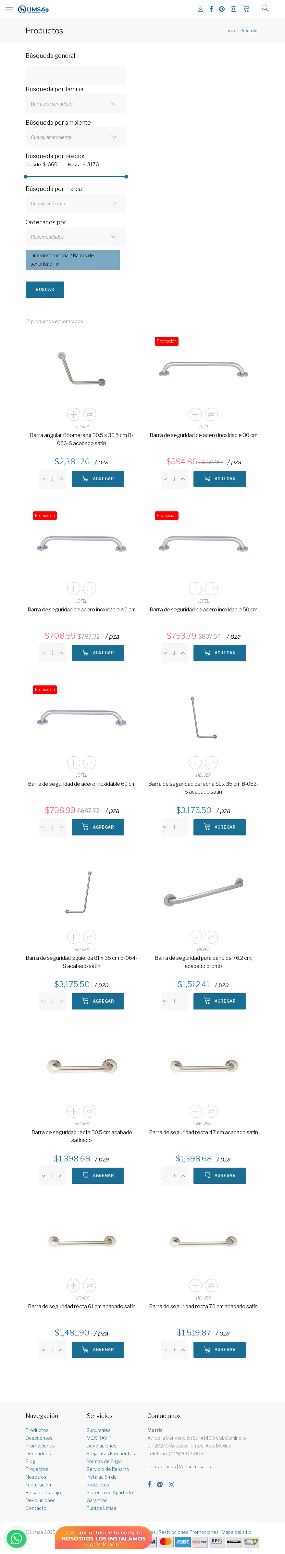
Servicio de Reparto (108, 1469)
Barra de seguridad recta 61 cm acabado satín (82, 1306)
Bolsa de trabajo (43, 1492)
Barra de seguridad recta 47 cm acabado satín (203, 1132)
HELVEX (81, 426)
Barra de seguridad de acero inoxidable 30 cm (203, 435)
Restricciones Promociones (189, 1532)
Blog (30, 1461)
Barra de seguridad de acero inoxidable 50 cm (203, 610)
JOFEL (203, 426)
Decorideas (38, 1453)
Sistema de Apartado (110, 1492)
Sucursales (99, 1430)
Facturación (38, 1484)
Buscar (45, 289)
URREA (203, 949)
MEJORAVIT (99, 1438)
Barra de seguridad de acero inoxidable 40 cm (82, 610)
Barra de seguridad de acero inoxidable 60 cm (82, 784)
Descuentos (39, 1438)
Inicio (230, 30)
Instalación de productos (102, 1480)
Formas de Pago (104, 1461)
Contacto (36, 1508)
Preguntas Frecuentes (111, 1453)
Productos (250, 30)
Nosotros (36, 1477)
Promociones (40, 1445)
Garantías (97, 1500)
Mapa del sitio (237, 1532)
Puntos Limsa (101, 1508)
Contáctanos (161, 1466)
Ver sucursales (195, 1466)
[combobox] (76, 103)
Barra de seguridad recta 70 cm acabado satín (203, 1306)
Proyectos (37, 1469)
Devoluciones (41, 1500)
